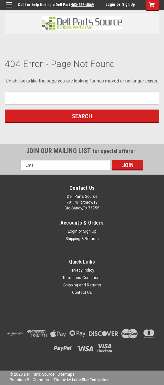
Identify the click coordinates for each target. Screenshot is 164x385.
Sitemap (64, 374)
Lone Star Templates (90, 380)
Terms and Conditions (82, 277)
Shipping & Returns (82, 238)
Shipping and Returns (82, 285)
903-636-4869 (82, 5)
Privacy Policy (82, 270)
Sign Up (128, 4)
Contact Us (82, 292)
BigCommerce (40, 380)
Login (110, 4)
